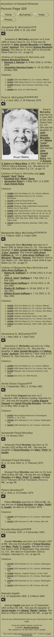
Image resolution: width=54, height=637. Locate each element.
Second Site (28, 634)
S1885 (10, 80)
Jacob (8, 610)
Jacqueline (13, 181)
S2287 (10, 216)
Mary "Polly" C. (28, 477)
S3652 (10, 321)
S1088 (10, 85)
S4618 (10, 324)
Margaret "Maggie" (16, 257)
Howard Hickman (31, 627)
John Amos (33, 255)
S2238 (10, 420)
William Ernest (17, 293)
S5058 (10, 90)
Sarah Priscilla (28, 403)
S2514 (10, 223)
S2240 (10, 425)
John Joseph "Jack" (44, 154)
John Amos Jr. (14, 270)
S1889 (10, 308)
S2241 (10, 521)
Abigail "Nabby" (34, 610)
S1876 (10, 581)
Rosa (21, 163)
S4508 (10, 211)
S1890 (10, 311)
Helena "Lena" (46, 143)
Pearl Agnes (15, 283)
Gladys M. (14, 288)
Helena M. (14, 273)
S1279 (10, 564)
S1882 (10, 415)
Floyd (22, 450)
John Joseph (26, 44)
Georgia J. (14, 62)
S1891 (10, 82)
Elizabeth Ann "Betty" (19, 179)
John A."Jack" (17, 278)
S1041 (10, 203)
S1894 (10, 196)
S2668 (10, 213)
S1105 (10, 201)
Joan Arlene (14, 184)
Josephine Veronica (18, 67)
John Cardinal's (19, 634)
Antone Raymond (15, 60)
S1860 (10, 568)
